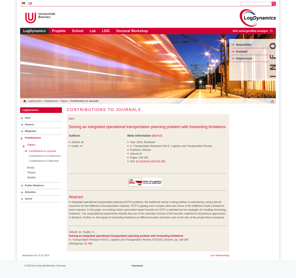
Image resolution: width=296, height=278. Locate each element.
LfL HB (87, 243)
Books (30, 167)
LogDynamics (34, 31)
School (77, 31)
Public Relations (34, 185)
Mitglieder (31, 131)
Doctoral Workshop (132, 31)
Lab (93, 31)
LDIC (106, 31)
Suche (28, 198)
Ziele (27, 118)
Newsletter (244, 44)
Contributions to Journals (42, 151)
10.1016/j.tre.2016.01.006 (150, 161)
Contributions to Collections (44, 161)
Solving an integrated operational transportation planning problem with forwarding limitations (147, 127)
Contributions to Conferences (45, 156)
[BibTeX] (157, 135)
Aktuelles (30, 192)
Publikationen (51, 101)
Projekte (59, 31)
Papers (64, 101)
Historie (29, 124)
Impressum (244, 58)
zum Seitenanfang (220, 255)
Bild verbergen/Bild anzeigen (250, 31)
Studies (31, 177)
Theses (31, 172)
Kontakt (242, 51)
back (71, 118)
